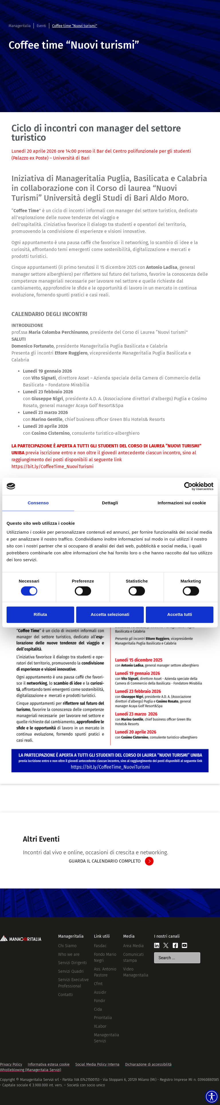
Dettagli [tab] (110, 502)
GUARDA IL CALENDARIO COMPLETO (105, 861)
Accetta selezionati (110, 614)
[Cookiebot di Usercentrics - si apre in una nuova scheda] (188, 486)
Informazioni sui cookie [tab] (182, 502)
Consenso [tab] (38, 502)
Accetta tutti (179, 614)
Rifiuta (40, 614)
